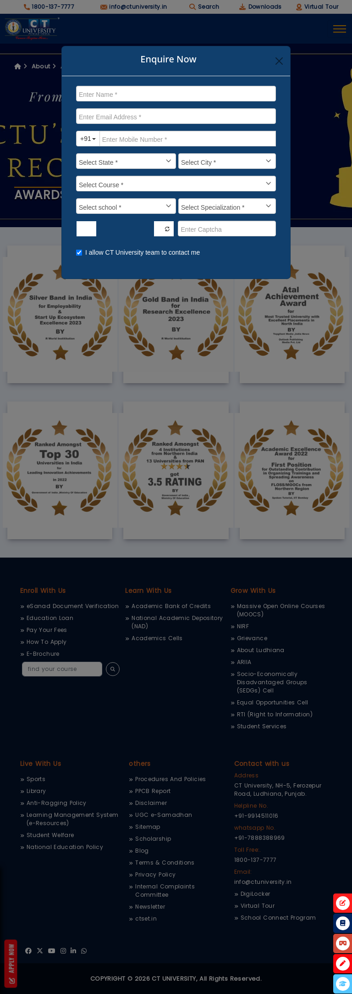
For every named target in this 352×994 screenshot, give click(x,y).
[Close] (279, 61)
